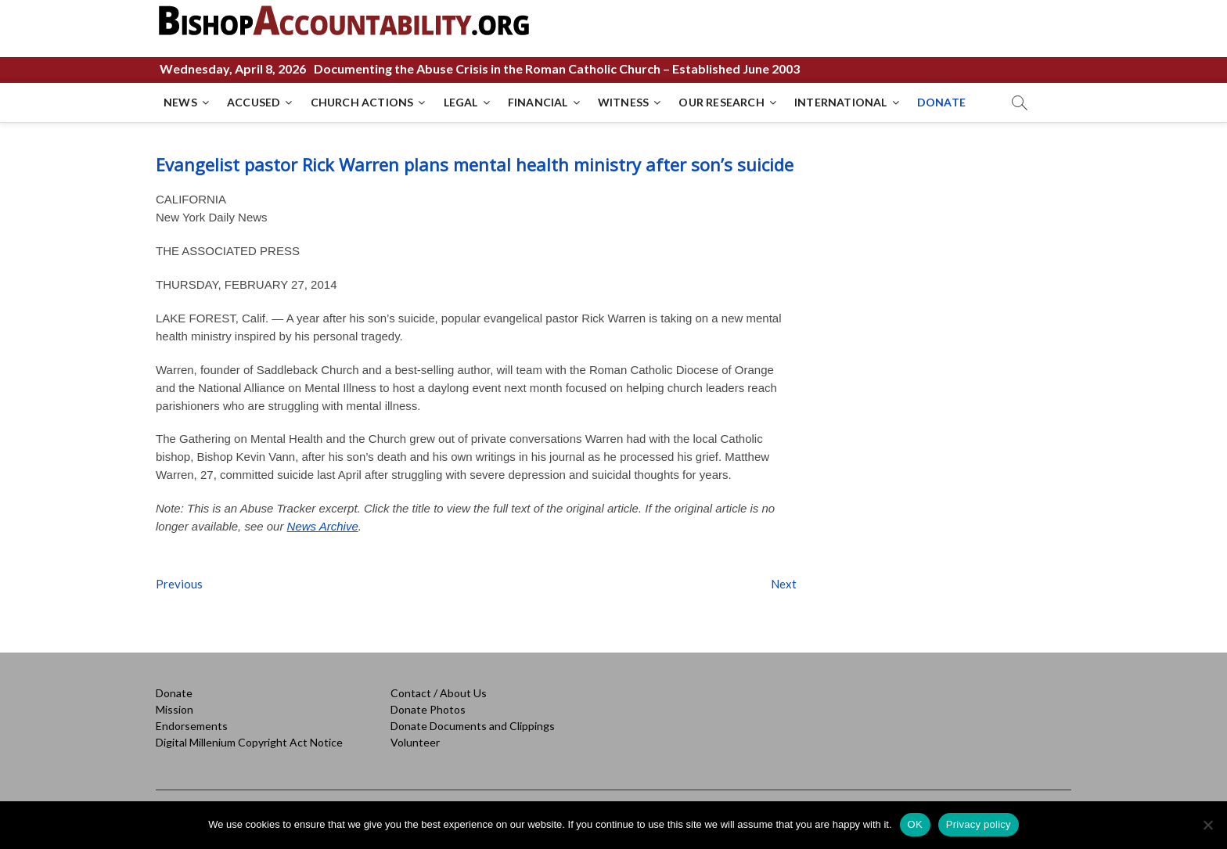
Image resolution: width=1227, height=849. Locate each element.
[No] (1207, 825)
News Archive (322, 526)
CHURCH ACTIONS (362, 102)
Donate (174, 693)
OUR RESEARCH (721, 102)
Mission (174, 709)
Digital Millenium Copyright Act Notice (249, 742)
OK (915, 824)
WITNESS (623, 102)
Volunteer (415, 742)
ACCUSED (253, 102)
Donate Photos (428, 709)
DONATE (941, 102)
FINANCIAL (538, 102)
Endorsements (192, 725)
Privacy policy (978, 824)
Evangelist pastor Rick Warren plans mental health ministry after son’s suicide (474, 164)
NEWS (180, 102)
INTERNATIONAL (840, 102)
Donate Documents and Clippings (472, 725)
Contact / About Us (438, 693)
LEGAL (461, 102)
